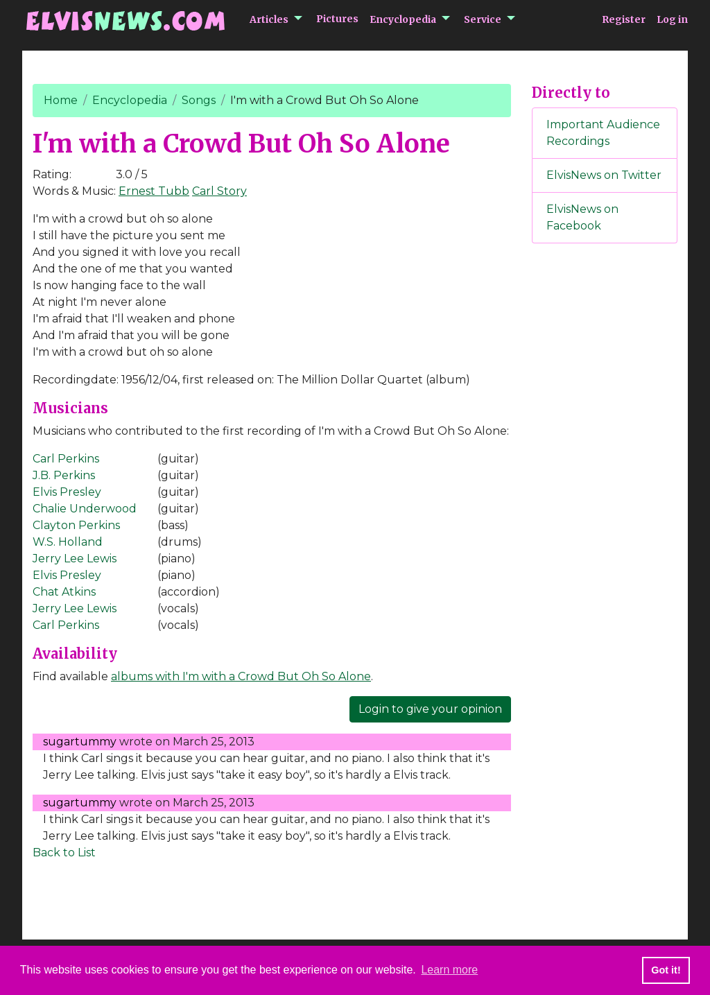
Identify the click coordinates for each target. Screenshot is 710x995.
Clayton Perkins (76, 525)
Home (61, 100)
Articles (269, 19)
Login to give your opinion (430, 709)
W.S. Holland (68, 541)
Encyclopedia (403, 19)
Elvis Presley (67, 492)
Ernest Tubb (154, 191)
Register (624, 19)
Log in (672, 19)
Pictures (337, 18)
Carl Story (219, 191)
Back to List (64, 852)
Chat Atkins (64, 591)
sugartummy (79, 741)
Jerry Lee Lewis (74, 558)
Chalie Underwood (85, 508)
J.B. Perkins (64, 475)
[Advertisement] (604, 485)
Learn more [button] (449, 970)
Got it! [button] (665, 970)
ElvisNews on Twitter (603, 175)
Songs (199, 100)
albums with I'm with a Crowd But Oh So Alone (241, 676)
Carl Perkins (66, 458)
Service (482, 19)
